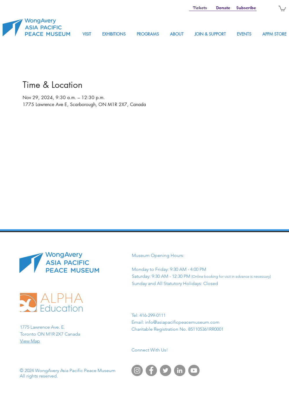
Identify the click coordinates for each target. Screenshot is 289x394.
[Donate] (223, 8)
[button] (282, 8)
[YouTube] (194, 370)
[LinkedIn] (179, 370)
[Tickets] (199, 8)
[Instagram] (137, 370)
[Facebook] (151, 370)
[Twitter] (165, 370)
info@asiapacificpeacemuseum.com (182, 322)
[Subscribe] (246, 8)
